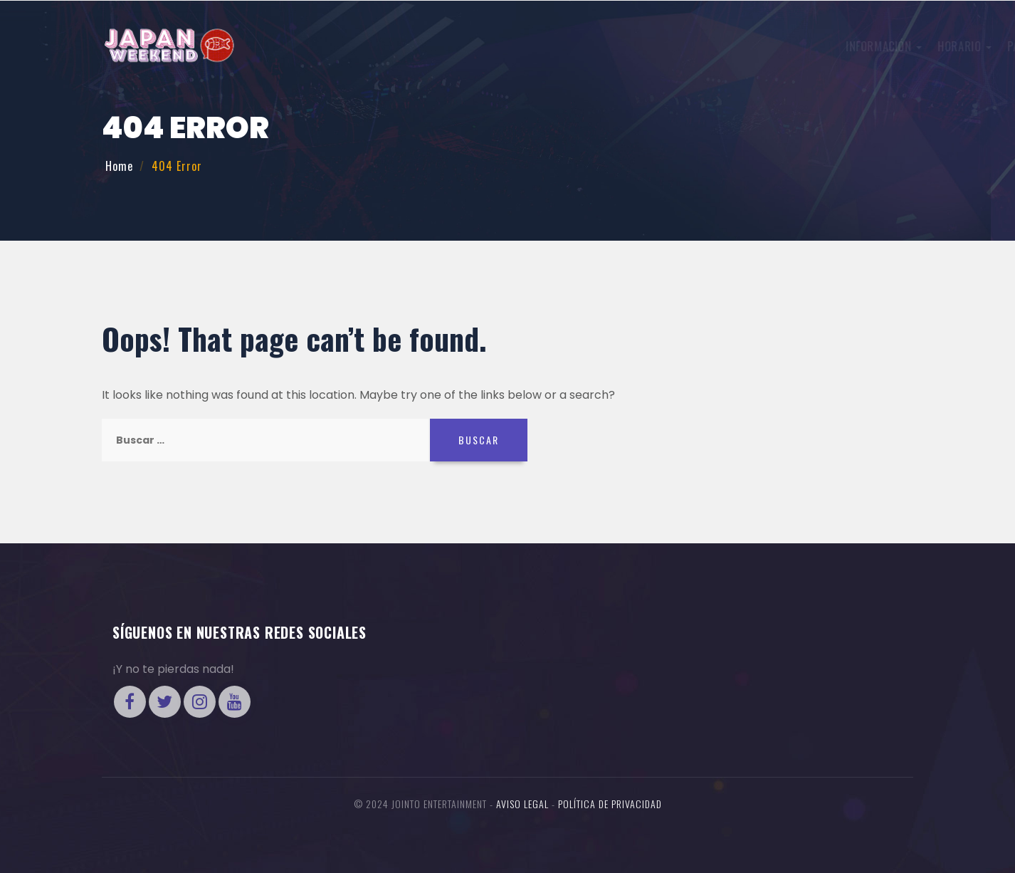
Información (432, 46)
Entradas (848, 44)
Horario (512, 46)
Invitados (745, 46)
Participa (584, 46)
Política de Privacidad (610, 803)
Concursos (664, 46)
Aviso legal (522, 803)
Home (119, 165)
